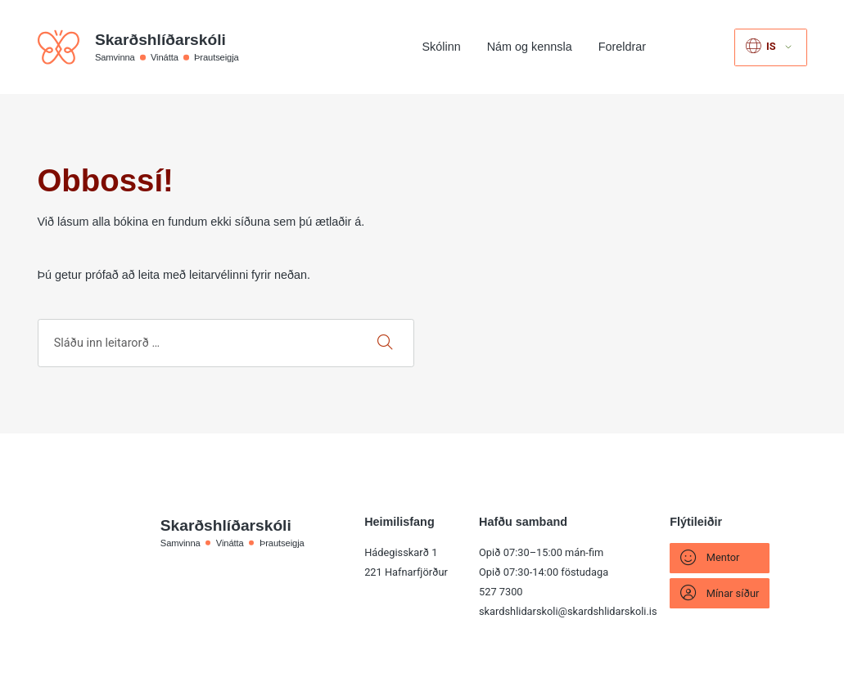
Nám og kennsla (529, 46)
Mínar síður (719, 593)
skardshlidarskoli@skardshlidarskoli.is (568, 611)
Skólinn (441, 46)
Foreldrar (622, 46)
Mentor (710, 558)
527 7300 (501, 592)
